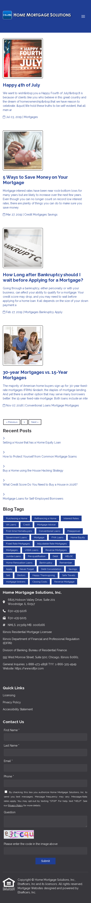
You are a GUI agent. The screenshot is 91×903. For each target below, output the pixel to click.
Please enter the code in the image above (31, 844)
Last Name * (11, 745)
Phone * (9, 776)
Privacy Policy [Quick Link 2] (12, 702)
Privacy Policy (15, 805)
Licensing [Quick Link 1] (9, 695)
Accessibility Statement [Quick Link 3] (18, 709)
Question (9, 812)
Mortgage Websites (31, 888)
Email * (8, 761)
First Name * (11, 730)
